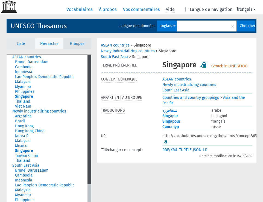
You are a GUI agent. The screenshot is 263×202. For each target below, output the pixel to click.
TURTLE (185, 150)
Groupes (77, 43)
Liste (21, 43)
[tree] (49, 128)
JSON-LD (200, 150)
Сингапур (170, 127)
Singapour (171, 121)
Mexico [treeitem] (21, 145)
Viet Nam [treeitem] (23, 106)
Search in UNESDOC (229, 66)
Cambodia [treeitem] (24, 67)
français (246, 9)
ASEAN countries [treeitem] (26, 57)
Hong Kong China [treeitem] (30, 131)
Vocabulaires (79, 9)
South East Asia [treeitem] (25, 165)
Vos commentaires (142, 9)
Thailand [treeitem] (22, 101)
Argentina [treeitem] (23, 116)
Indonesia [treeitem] (23, 72)
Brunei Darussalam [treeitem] (31, 62)
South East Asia (114, 56)
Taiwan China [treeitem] (26, 155)
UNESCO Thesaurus (39, 26)
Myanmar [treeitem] (23, 86)
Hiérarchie (49, 43)
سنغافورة (169, 110)
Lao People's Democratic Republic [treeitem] (44, 76)
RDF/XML (170, 150)
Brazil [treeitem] (20, 121)
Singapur (170, 116)
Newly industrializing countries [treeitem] (39, 111)
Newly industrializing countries (128, 51)
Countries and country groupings (190, 97)
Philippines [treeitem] (24, 91)
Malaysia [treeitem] (23, 81)
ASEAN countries (115, 45)
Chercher (247, 26)
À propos (108, 9)
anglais (168, 26)
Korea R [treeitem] (21, 136)
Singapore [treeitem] (24, 96)
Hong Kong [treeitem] (24, 126)
